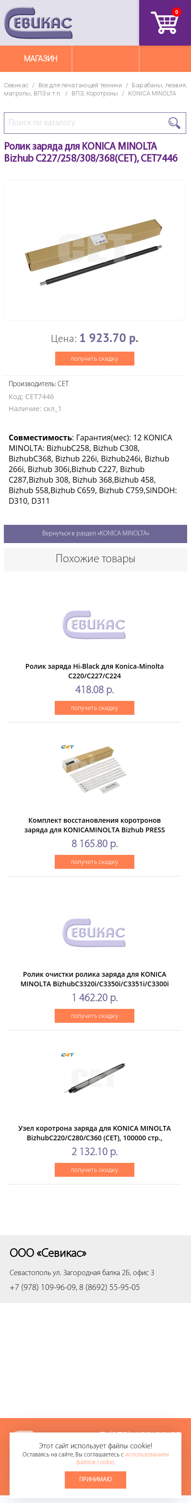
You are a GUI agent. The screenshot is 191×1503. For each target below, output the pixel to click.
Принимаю (95, 1480)
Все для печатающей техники (80, 85)
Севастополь (30, 1273)
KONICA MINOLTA (152, 93)
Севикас (16, 85)
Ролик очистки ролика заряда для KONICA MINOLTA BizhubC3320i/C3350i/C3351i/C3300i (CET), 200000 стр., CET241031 (94, 984)
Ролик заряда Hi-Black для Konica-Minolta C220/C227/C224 (94, 671)
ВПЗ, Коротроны (95, 93)
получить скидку (94, 358)
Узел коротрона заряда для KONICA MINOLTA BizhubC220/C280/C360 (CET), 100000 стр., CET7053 (94, 1138)
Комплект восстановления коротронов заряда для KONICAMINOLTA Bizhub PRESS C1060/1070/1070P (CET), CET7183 (94, 830)
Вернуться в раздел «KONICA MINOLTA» (95, 533)
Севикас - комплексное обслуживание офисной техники (38, 23)
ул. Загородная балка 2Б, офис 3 (104, 1273)
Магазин (40, 58)
